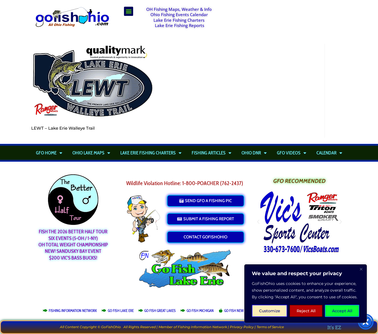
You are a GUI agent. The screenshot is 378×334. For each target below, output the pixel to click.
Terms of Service (270, 327)
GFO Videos (291, 152)
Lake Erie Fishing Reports (179, 25)
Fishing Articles (211, 152)
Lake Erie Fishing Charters (178, 20)
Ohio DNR (254, 152)
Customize (269, 310)
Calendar (329, 152)
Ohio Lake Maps (91, 152)
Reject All (306, 310)
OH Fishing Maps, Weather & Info (179, 9)
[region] (305, 293)
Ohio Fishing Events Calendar (179, 14)
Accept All (342, 310)
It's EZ (334, 327)
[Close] (361, 269)
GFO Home (49, 152)
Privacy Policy (242, 327)
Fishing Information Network (202, 327)
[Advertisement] (285, 21)
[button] (128, 11)
